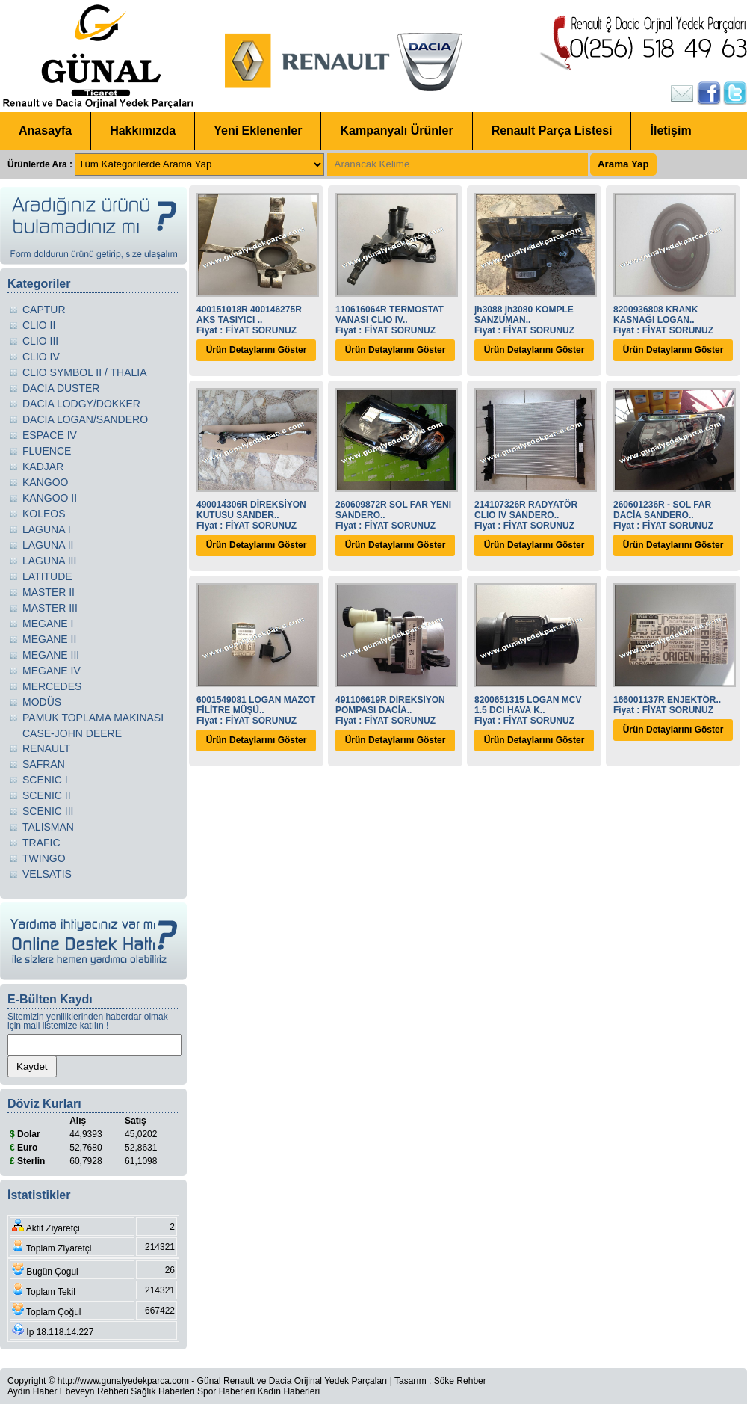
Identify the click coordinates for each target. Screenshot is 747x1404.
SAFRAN (43, 764)
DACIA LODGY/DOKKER (81, 404)
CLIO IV (41, 357)
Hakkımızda (143, 130)
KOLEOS (44, 514)
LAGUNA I (46, 529)
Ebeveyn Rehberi (94, 1391)
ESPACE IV (49, 435)
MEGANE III (50, 655)
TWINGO (44, 858)
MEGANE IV (51, 671)
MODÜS (41, 702)
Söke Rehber (460, 1381)
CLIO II (38, 325)
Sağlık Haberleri (162, 1391)
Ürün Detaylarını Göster (256, 350)
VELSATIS (47, 874)
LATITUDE (47, 576)
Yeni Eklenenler (258, 130)
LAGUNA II (47, 545)
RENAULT (46, 748)
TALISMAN (48, 827)
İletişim (670, 130)
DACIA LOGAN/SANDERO (85, 419)
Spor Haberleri (226, 1391)
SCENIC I (45, 780)
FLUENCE (46, 451)
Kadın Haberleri (289, 1391)
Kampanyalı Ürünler (396, 130)
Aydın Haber (32, 1391)
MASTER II (48, 592)
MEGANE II (49, 639)
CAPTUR (44, 309)
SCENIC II (46, 795)
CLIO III (40, 341)
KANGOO (45, 482)
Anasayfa (45, 130)
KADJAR (42, 466)
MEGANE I (47, 623)
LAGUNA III (49, 561)
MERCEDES (51, 686)
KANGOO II (49, 498)
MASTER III (50, 608)
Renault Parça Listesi (552, 130)
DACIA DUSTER (60, 388)
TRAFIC (41, 843)
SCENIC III (47, 811)
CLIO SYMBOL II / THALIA (84, 372)
